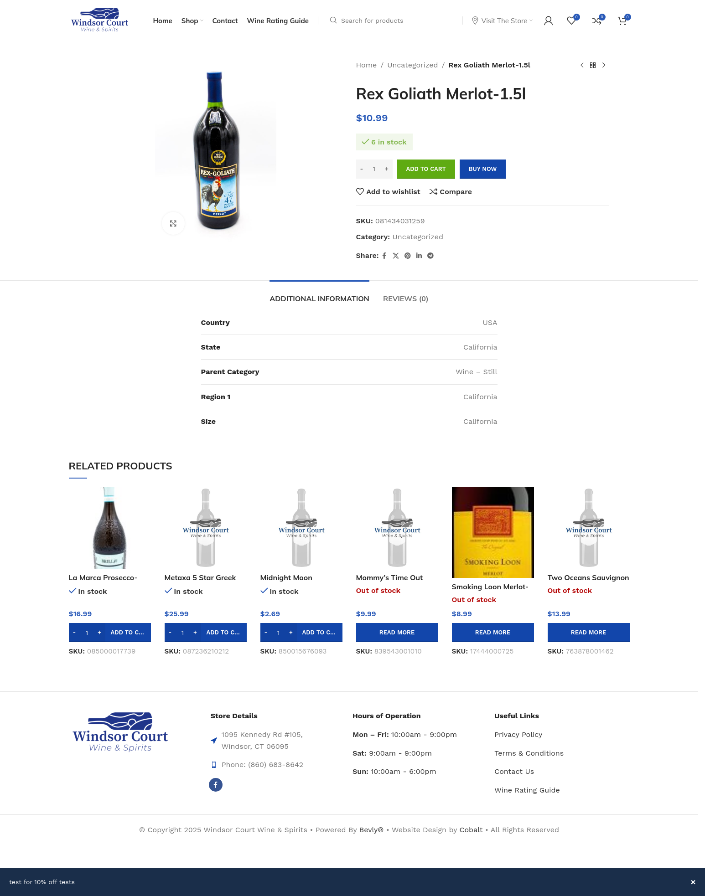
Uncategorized (412, 65)
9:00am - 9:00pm (392, 753)
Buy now (483, 168)
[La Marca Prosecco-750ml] (110, 528)
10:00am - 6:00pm (394, 771)
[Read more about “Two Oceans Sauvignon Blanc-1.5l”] (589, 632)
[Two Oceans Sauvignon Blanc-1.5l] (589, 528)
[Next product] (603, 65)
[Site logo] (99, 19)
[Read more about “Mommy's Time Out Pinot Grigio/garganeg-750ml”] (397, 632)
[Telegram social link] (430, 256)
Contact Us (514, 771)
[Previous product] (581, 65)
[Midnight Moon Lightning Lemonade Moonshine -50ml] (301, 528)
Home (366, 65)
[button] (110, 632)
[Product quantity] (374, 169)
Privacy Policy (518, 734)
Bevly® (371, 829)
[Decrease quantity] (362, 169)
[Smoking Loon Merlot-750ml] (493, 532)
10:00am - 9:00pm (404, 734)
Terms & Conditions (529, 753)
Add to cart (426, 168)
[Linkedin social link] (419, 256)
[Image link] (120, 732)
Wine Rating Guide (527, 790)
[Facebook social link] (384, 256)
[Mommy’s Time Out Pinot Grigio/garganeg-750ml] (397, 528)
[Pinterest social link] (408, 256)
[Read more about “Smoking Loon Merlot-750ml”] (493, 632)
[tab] (319, 294)
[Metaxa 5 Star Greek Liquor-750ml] (206, 528)
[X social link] (396, 256)
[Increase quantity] (387, 169)
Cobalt (472, 829)
